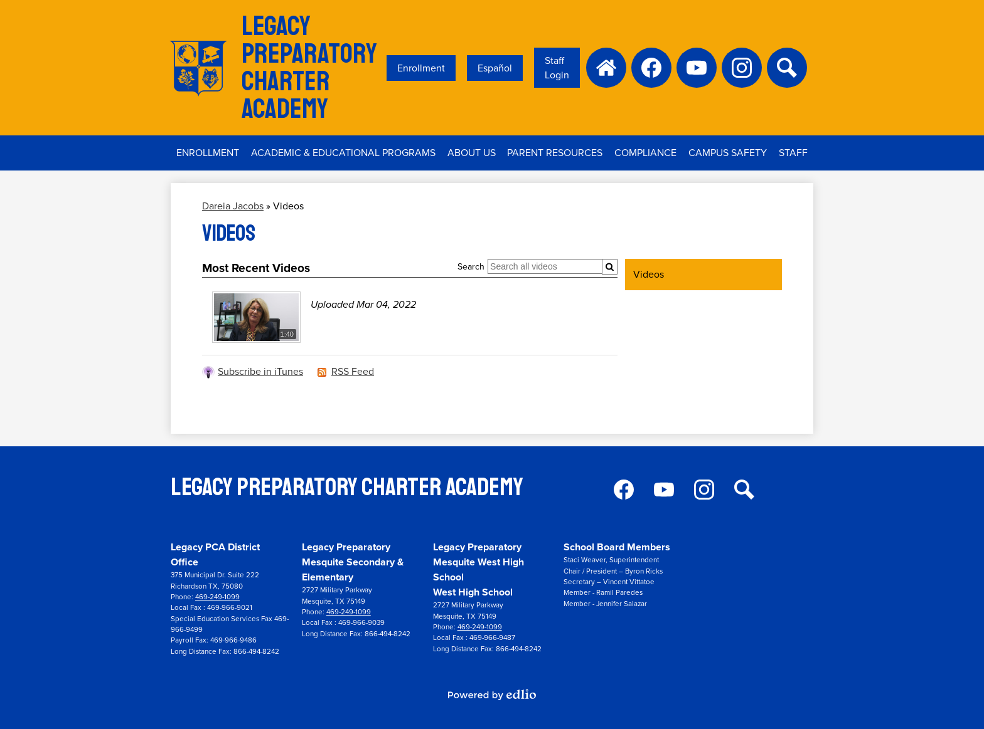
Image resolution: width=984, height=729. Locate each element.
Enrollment (421, 68)
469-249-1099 (217, 597)
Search (470, 266)
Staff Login (557, 67)
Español (495, 68)
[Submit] (610, 267)
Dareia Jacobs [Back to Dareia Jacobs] (233, 206)
